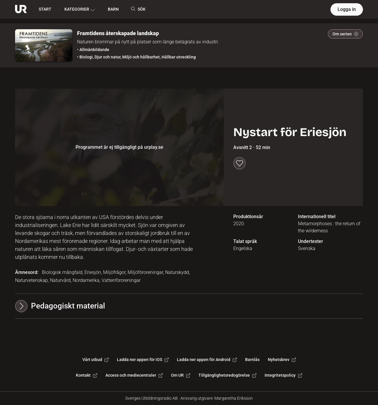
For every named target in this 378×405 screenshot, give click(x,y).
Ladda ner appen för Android (207, 359)
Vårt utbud (95, 359)
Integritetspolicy (283, 375)
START (45, 9)
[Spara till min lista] (239, 163)
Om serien (345, 34)
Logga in (347, 9)
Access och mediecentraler (134, 375)
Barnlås (252, 359)
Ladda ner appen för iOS (143, 359)
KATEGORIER (79, 9)
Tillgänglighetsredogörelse (227, 375)
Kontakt (86, 375)
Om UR (180, 375)
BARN (113, 9)
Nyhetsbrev (282, 359)
